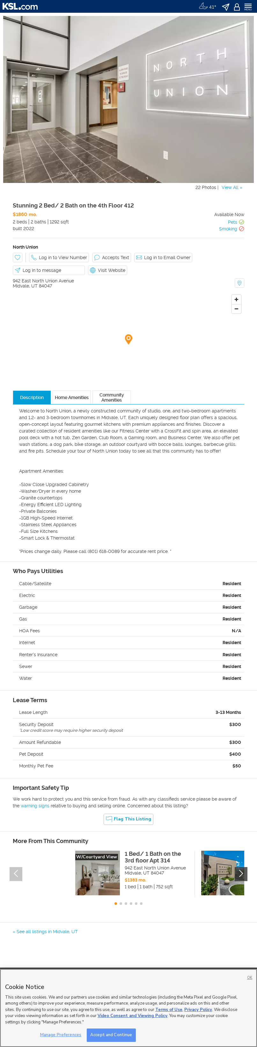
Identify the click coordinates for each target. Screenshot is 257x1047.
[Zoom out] (236, 308)
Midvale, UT (25, 285)
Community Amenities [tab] (111, 397)
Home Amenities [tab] (72, 397)
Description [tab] (32, 397)
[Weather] (207, 6)
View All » (232, 187)
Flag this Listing (128, 819)
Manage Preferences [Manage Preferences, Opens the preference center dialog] (60, 1035)
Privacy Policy (198, 1010)
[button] (49, 270)
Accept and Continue (111, 1035)
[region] (128, 1008)
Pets (232, 222)
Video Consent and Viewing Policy (132, 1016)
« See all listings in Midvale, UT (45, 931)
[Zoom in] (236, 299)
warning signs (35, 805)
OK (249, 977)
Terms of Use (168, 1010)
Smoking (228, 228)
